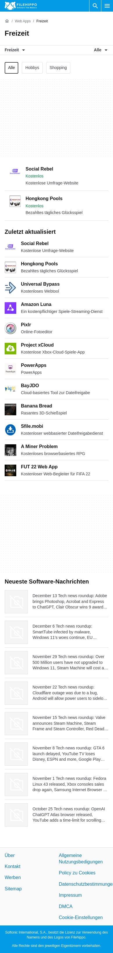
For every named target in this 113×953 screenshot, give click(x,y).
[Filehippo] (21, 6)
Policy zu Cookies (77, 872)
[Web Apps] (23, 21)
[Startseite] (7, 21)
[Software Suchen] (95, 6)
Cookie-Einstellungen (81, 917)
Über (10, 855)
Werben (13, 877)
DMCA (66, 906)
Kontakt (12, 866)
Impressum (70, 895)
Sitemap (13, 888)
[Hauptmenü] (107, 6)
